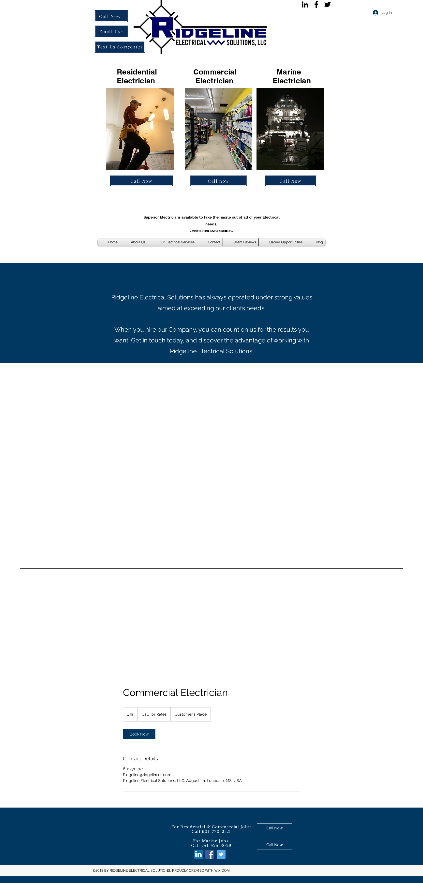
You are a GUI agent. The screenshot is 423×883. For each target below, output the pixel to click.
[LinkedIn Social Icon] (198, 854)
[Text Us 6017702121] (119, 47)
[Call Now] (111, 16)
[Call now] (218, 180)
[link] (139, 734)
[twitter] (327, 4)
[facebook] (316, 4)
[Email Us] (111, 31)
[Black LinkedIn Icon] (305, 4)
